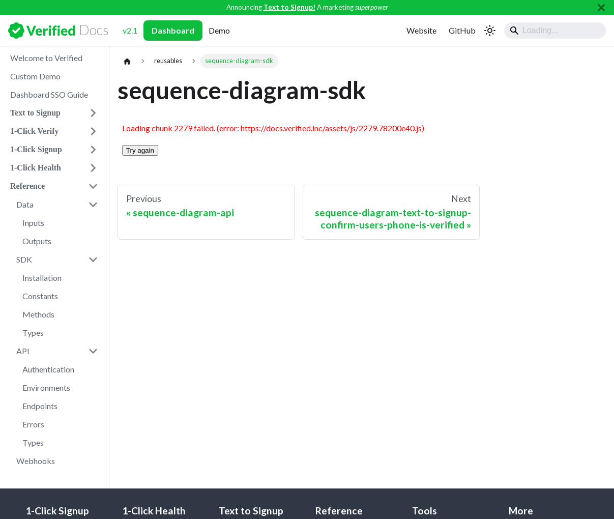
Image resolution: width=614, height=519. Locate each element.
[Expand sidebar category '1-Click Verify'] (93, 131)
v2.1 (130, 30)
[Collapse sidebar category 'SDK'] (93, 259)
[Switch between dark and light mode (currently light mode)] (490, 30)
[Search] (555, 30)
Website (421, 30)
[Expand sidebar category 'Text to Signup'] (93, 113)
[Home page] (127, 61)
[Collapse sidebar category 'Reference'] (93, 186)
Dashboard (172, 30)
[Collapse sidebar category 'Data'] (93, 204)
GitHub (462, 30)
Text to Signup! (289, 7)
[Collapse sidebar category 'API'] (93, 351)
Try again (140, 150)
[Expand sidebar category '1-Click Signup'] (93, 149)
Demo (219, 30)
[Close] (601, 7)
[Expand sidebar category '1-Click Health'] (93, 168)
